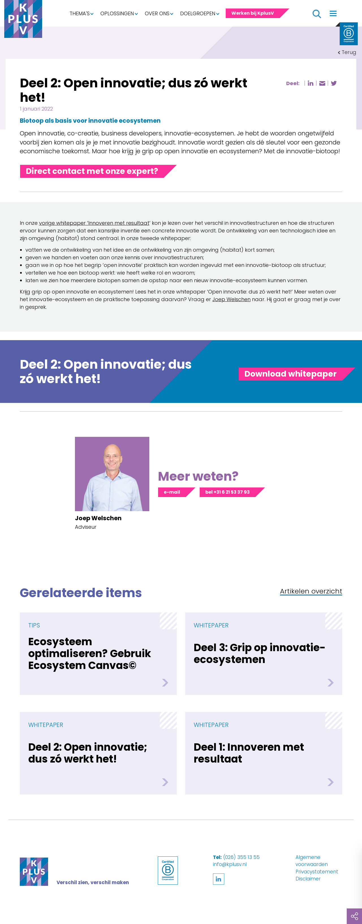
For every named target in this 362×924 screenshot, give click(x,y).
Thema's (80, 13)
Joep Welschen (231, 299)
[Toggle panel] (290, 374)
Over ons (157, 13)
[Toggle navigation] (333, 13)
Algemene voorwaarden (312, 861)
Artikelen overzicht (311, 591)
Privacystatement (317, 871)
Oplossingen (117, 13)
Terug (349, 52)
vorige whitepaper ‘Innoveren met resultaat (94, 222)
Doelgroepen (197, 13)
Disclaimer (308, 878)
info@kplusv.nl (230, 864)
